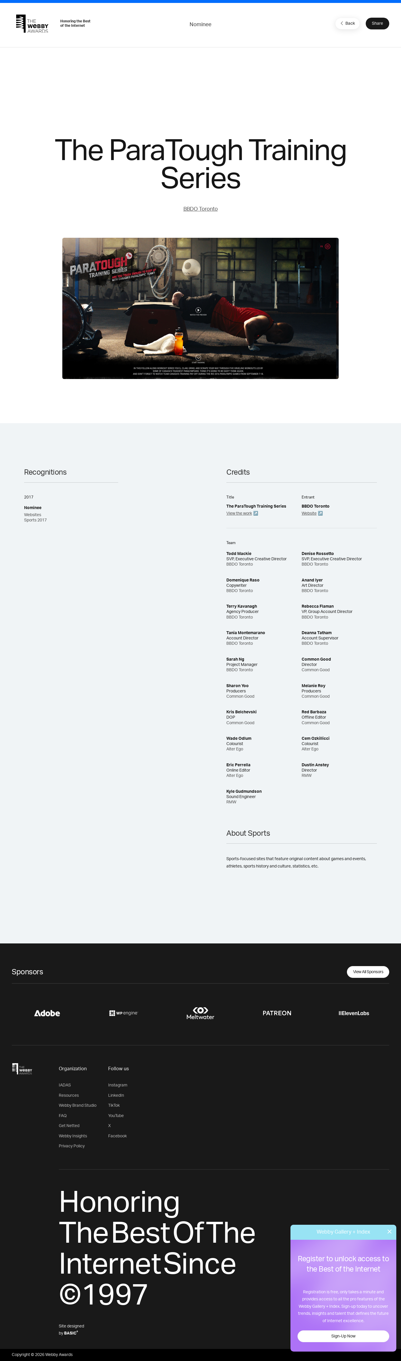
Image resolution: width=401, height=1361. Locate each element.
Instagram (117, 1085)
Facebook (117, 1136)
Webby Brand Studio (77, 1106)
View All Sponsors (368, 972)
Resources (69, 1096)
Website (309, 513)
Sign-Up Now (343, 1336)
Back (347, 23)
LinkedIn (116, 1096)
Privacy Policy (72, 1146)
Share (377, 23)
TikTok (114, 1106)
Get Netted (69, 1126)
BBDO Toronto (200, 209)
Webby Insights (73, 1136)
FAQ (63, 1116)
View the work (239, 513)
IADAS (65, 1085)
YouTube (116, 1116)
